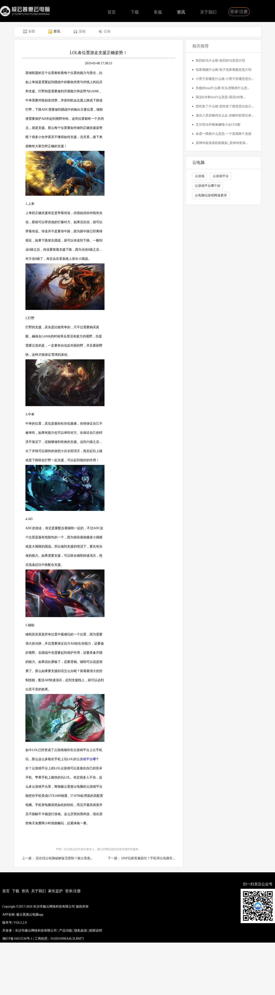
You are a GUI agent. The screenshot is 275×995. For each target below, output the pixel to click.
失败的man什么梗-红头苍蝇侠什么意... (223, 88)
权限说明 (95, 930)
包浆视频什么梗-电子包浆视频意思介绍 (223, 69)
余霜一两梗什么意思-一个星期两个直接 (223, 134)
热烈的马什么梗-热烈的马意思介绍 (220, 60)
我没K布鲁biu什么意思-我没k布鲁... (221, 97)
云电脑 (198, 162)
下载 (135, 12)
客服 (158, 12)
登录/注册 (239, 11)
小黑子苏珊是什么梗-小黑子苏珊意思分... (225, 79)
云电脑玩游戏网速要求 (211, 195)
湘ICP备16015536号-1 (17, 938)
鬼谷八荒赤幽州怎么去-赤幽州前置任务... (225, 115)
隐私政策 (80, 930)
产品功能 (65, 930)
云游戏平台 (221, 176)
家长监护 (55, 891)
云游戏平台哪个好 (207, 185)
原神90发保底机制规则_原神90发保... (222, 143)
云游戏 (199, 176)
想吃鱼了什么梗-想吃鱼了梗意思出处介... (225, 106)
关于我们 (208, 12)
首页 (111, 12)
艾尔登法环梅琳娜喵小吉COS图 (218, 124)
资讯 (181, 12)
